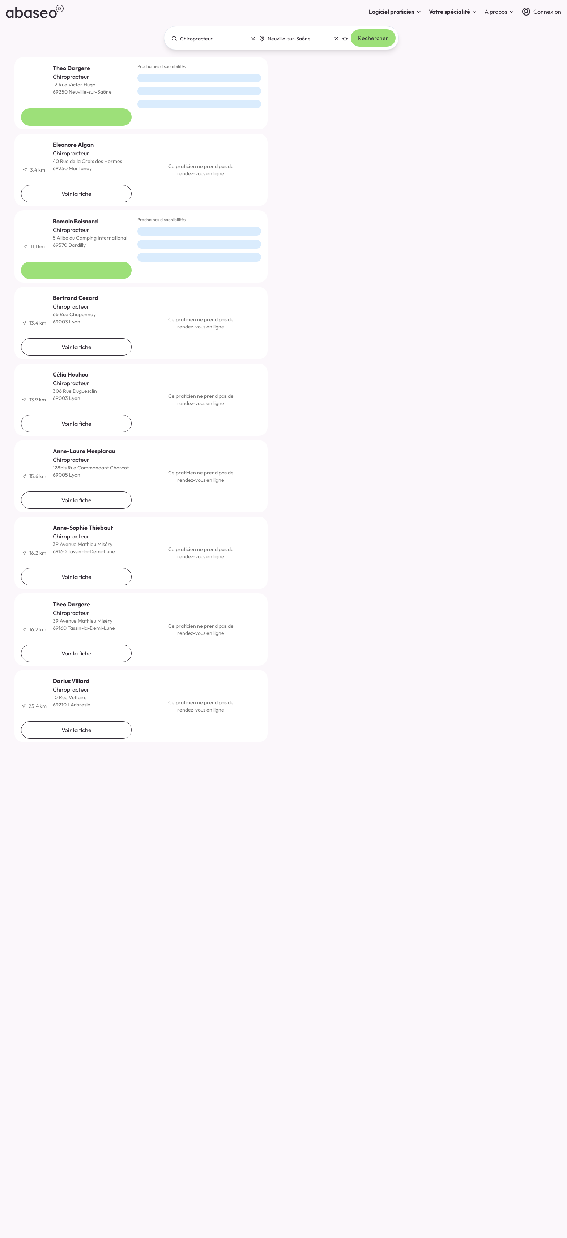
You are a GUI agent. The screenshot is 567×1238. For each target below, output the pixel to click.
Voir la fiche (76, 117)
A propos (500, 11)
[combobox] (211, 38)
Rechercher (373, 38)
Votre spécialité (453, 11)
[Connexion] (541, 11)
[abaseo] (35, 11)
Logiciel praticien (395, 11)
